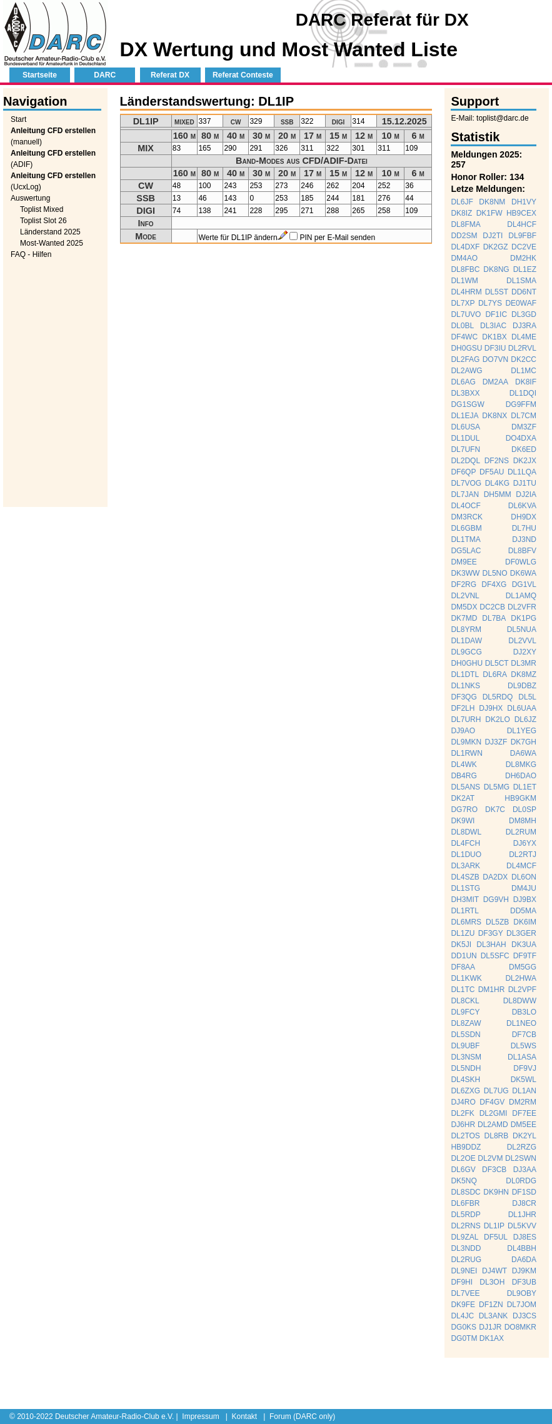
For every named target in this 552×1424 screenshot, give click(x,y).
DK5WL (523, 1079)
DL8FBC (465, 269)
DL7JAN (465, 494)
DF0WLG (520, 562)
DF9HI (462, 1282)
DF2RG (463, 584)
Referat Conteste (243, 75)
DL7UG (496, 1090)
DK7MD (464, 618)
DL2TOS (465, 1135)
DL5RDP (465, 1214)
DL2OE (463, 1158)
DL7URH (466, 719)
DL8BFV (522, 550)
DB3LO (524, 1012)
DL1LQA (522, 472)
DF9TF (524, 955)
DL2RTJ (522, 854)
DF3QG (463, 697)
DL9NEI (464, 1270)
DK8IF (525, 382)
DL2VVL (522, 640)
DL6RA (495, 674)
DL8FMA (465, 224)
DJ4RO (463, 1102)
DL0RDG (521, 1180)
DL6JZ (525, 719)
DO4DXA (521, 438)
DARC (105, 75)
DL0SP (524, 809)
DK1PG (523, 618)
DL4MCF (521, 865)
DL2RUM (521, 832)
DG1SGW (467, 404)
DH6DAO (520, 775)
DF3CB (494, 1169)
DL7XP (462, 303)
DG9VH (496, 899)
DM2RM (522, 1102)
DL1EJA (464, 415)
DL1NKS (465, 685)
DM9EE (463, 562)
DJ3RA (524, 325)
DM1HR (491, 989)
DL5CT (497, 663)
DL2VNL (465, 595)
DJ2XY (524, 652)
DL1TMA (465, 539)
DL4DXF (465, 247)
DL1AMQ (521, 595)
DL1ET (524, 787)
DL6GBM (466, 528)
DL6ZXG (465, 1090)
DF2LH (462, 708)
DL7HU (524, 528)
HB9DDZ (466, 1147)
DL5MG (496, 787)
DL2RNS (465, 1225)
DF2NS (496, 460)
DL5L (527, 697)
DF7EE (524, 1113)
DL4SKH (465, 1079)
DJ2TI (493, 235)
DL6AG (463, 382)
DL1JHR (522, 1214)
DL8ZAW (466, 1023)
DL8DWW (519, 1000)
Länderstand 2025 (50, 232)
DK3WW (465, 573)
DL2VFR (522, 607)
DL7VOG (466, 483)
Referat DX (170, 75)
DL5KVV (522, 1225)
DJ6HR (463, 1124)
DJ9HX (491, 708)
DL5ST (496, 292)
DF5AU (491, 472)
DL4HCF (521, 224)
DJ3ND (524, 539)
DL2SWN (520, 1158)
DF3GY (490, 933)
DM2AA (495, 382)
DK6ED (523, 449)
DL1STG (465, 888)
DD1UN (463, 955)
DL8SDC (465, 1192)
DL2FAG (465, 359)
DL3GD (523, 314)
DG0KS (463, 1327)
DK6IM (524, 922)
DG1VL (524, 584)
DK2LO (497, 719)
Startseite (40, 75)
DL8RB (496, 1135)
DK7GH (523, 742)
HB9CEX (521, 213)
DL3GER (521, 933)
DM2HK (523, 258)
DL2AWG (466, 370)
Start (18, 119)
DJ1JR (490, 1327)
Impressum (200, 1416)
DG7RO (464, 809)
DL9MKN (466, 742)
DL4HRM (466, 292)
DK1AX (491, 1338)
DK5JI (461, 944)
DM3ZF (523, 427)
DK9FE (463, 1304)
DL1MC (523, 370)
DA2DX (495, 877)
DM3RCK (467, 517)
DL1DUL (465, 438)
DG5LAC (466, 550)
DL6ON (523, 877)
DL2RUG (466, 1259)
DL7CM (523, 415)
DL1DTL (465, 674)
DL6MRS (466, 922)
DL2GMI (493, 1113)
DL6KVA (522, 505)
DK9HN (496, 1192)
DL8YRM (466, 629)
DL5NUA (521, 629)
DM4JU (523, 888)
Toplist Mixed (41, 209)
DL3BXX (465, 393)
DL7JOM (521, 1304)
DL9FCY (465, 1012)
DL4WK (463, 764)
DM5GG (522, 967)
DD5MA (523, 910)
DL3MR (523, 663)
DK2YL (524, 1135)
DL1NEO (521, 1023)
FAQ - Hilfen (31, 254)
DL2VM (490, 1158)
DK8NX (494, 415)
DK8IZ (461, 213)
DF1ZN (491, 1304)
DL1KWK (466, 978)
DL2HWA (520, 978)
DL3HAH (491, 944)
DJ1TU (524, 483)
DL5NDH (466, 1068)
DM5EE (523, 1124)
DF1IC (496, 314)
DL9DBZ (522, 685)
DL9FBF (522, 235)
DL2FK (462, 1113)
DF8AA (463, 967)
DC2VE (523, 247)
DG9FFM (521, 404)
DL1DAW (466, 640)
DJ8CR (524, 1203)
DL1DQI (522, 393)
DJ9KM (524, 1270)
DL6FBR (465, 1203)
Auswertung (30, 198)
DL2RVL (522, 348)
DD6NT (523, 292)
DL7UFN (465, 449)
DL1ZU (462, 933)
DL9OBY (521, 1293)
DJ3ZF (495, 742)
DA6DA (523, 1259)
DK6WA (523, 573)
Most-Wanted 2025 (51, 243)
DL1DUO (466, 854)
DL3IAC (493, 325)
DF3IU (495, 348)
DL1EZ (524, 269)
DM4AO (464, 258)
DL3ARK (465, 865)
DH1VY (523, 202)
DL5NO (495, 573)
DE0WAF (520, 303)
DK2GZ (495, 247)
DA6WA (523, 753)
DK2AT (462, 798)
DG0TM (464, 1338)
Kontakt (244, 1416)
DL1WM (464, 280)
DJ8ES (524, 1237)
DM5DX (464, 607)
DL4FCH (465, 843)
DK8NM (492, 202)
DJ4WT (494, 1270)
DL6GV (463, 1169)
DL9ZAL (464, 1237)
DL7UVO (466, 314)
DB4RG (463, 775)
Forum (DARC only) (302, 1416)
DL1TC (462, 989)
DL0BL (462, 325)
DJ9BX (524, 899)
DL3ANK (493, 1315)
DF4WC (464, 337)
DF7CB (524, 1034)
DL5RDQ (498, 697)
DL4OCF (465, 505)
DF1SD (524, 1192)
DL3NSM (466, 1057)
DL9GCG (466, 652)
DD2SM (464, 235)
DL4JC (462, 1315)
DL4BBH (521, 1248)
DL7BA (494, 618)
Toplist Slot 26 (43, 220)
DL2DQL (465, 460)
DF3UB (524, 1282)
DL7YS (490, 303)
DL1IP (494, 1225)
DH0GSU (466, 348)
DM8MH (522, 820)
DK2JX (524, 460)
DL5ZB (497, 922)
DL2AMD (493, 1124)
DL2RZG (521, 1147)
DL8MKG (521, 764)
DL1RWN (466, 753)
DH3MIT (465, 899)
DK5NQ (463, 1180)
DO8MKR (520, 1327)
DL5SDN (465, 1034)
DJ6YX (524, 843)
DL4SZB (465, 877)
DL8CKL (465, 1000)
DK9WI (462, 820)
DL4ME (523, 337)
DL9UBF (465, 1045)
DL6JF (462, 202)
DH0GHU (467, 663)
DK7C (495, 809)
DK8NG (496, 269)
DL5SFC (495, 955)
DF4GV (491, 1102)
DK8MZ (523, 674)
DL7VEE (465, 1293)
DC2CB (492, 607)
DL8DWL (466, 832)
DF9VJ (524, 1068)
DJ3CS (524, 1315)
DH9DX (523, 517)
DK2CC (523, 359)
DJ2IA (526, 494)
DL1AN (524, 1090)
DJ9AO (463, 730)
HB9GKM (520, 798)
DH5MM (497, 494)
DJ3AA (524, 1169)
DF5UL (496, 1237)
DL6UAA (521, 708)
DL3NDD (466, 1248)
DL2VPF (522, 989)
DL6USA (465, 427)
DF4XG (493, 584)
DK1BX (494, 337)
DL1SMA (521, 280)
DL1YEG (521, 730)
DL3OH (491, 1282)
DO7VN (495, 359)
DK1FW (489, 213)
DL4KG (497, 483)
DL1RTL (464, 910)
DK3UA (523, 944)
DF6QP (463, 472)
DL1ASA (522, 1057)
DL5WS (523, 1045)
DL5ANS (465, 787)
